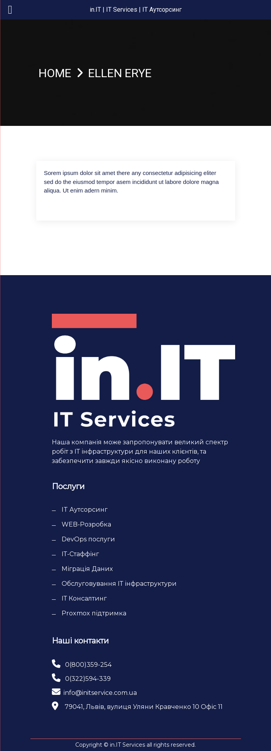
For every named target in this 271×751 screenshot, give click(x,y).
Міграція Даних (87, 569)
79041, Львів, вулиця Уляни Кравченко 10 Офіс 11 (144, 706)
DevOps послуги (88, 539)
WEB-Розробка (86, 524)
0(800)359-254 (88, 664)
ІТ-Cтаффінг (80, 554)
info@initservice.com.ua (100, 692)
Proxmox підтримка (94, 613)
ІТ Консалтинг (84, 598)
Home (55, 73)
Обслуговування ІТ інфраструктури (119, 583)
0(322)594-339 (88, 678)
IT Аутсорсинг (85, 509)
